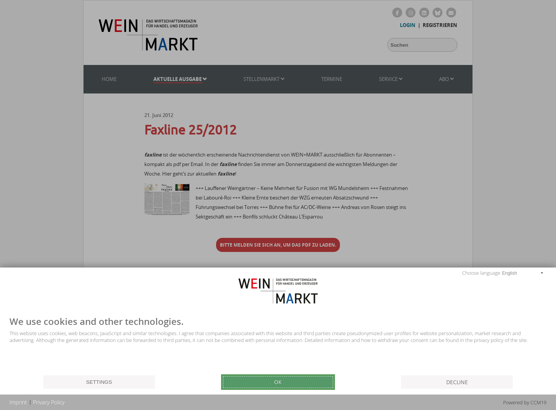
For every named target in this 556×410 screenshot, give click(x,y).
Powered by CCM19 (525, 402)
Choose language (481, 272)
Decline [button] (457, 382)
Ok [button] (278, 382)
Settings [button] (99, 382)
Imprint (18, 402)
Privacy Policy (49, 402)
